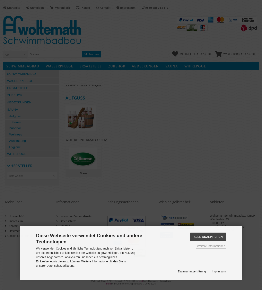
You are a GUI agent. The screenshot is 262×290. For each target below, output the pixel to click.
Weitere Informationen (211, 246)
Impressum (219, 271)
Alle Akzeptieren (208, 236)
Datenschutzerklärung (192, 271)
